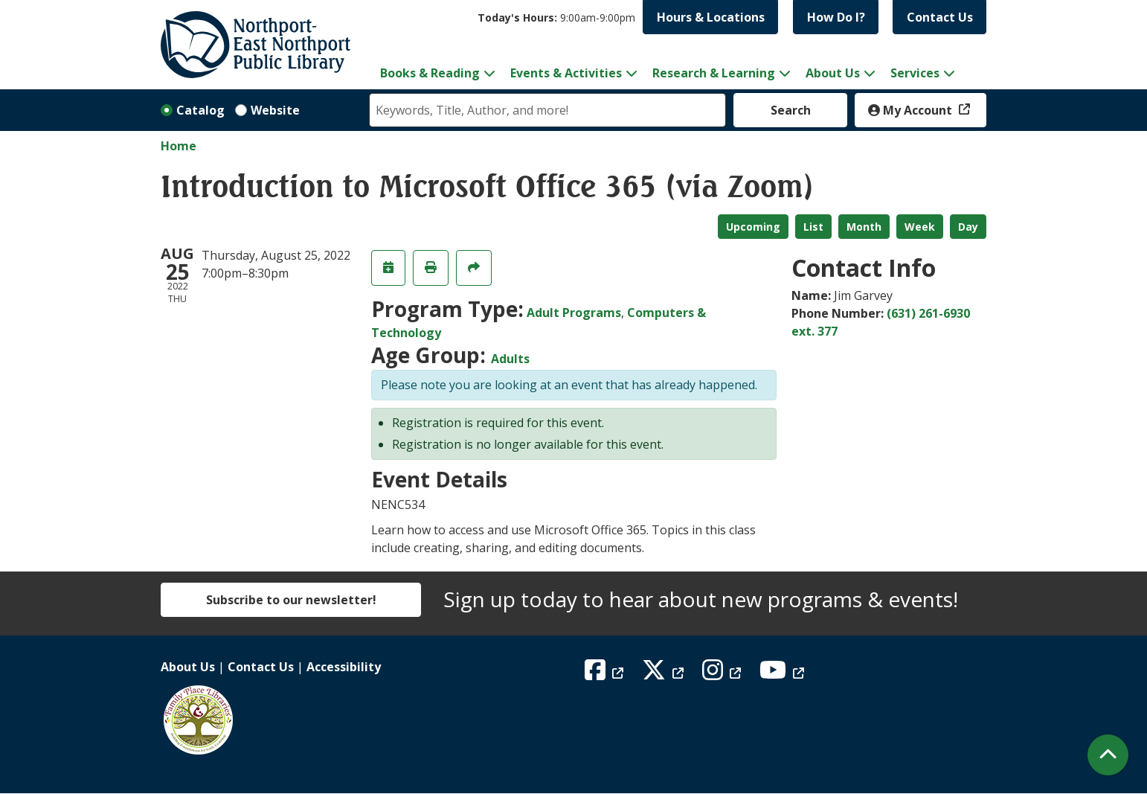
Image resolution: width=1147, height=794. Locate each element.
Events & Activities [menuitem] (566, 73)
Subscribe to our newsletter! (291, 600)
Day (968, 227)
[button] (556, 17)
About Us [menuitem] (833, 73)
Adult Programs (574, 312)
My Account (911, 110)
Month (863, 227)
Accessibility (343, 667)
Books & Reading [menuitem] (430, 73)
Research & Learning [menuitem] (713, 73)
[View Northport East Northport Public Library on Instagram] (723, 674)
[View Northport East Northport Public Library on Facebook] (606, 674)
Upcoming (753, 227)
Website (275, 110)
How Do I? (836, 17)
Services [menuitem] (914, 73)
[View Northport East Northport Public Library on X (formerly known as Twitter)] (664, 674)
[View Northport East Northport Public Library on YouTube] (783, 674)
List (813, 227)
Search (791, 110)
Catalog (200, 110)
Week (920, 227)
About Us (188, 667)
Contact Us (940, 17)
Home (178, 146)
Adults (510, 358)
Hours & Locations (711, 17)
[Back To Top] (1107, 754)
